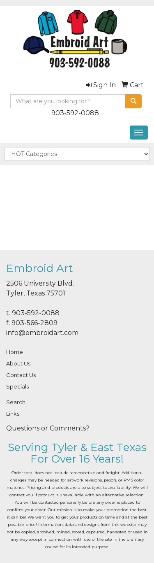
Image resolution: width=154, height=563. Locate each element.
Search (15, 402)
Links (12, 413)
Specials (17, 386)
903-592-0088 (75, 113)
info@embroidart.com (42, 333)
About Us (18, 363)
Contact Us (21, 375)
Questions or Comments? (48, 428)
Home (14, 352)
